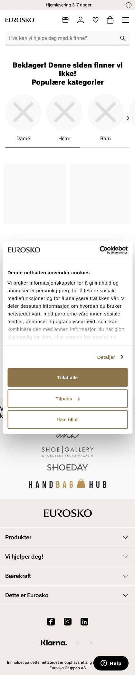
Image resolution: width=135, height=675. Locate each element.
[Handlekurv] (110, 20)
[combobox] (62, 38)
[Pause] (128, 5)
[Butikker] (65, 20)
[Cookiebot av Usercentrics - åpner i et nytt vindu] (99, 250)
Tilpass (68, 398)
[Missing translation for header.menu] (126, 20)
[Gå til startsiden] (19, 20)
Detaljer (106, 357)
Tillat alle (67, 377)
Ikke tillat (67, 419)
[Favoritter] (95, 20)
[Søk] (123, 38)
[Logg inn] (80, 20)
